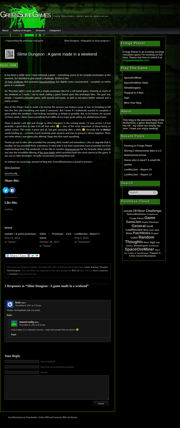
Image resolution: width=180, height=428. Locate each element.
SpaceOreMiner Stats (136, 82)
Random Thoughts (99, 267)
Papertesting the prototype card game (24, 40)
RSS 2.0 (75, 270)
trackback (13, 274)
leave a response (100, 270)
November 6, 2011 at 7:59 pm (28, 305)
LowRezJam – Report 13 (138, 174)
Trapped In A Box (134, 92)
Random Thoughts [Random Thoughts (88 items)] (139, 239)
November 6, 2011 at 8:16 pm (32, 325)
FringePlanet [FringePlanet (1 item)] (152, 214)
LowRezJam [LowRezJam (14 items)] (134, 229)
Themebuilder (31, 417)
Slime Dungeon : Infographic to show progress (86, 40)
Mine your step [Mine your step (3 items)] (151, 230)
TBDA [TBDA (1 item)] (157, 250)
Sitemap (74, 417)
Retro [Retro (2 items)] (146, 242)
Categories (55, 30)
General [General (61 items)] (139, 226)
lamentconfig (11, 173)
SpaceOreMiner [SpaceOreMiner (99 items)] (139, 249)
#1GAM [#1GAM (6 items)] (128, 210)
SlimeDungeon (13, 270)
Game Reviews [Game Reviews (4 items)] (150, 222)
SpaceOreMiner (133, 77)
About (5, 30)
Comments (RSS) (60, 417)
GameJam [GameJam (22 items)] (133, 222)
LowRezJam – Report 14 (138, 169)
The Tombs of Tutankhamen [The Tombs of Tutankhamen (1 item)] (136, 253)
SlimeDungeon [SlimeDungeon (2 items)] (141, 246)
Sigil (126, 97)
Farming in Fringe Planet (138, 145)
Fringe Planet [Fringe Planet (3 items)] (137, 218)
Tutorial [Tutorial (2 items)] (140, 256)
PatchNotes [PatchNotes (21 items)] (141, 233)
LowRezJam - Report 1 (87, 234)
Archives (40, 30)
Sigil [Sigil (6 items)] (152, 242)
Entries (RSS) (44, 417)
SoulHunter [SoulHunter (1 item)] (154, 246)
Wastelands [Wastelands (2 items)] (150, 256)
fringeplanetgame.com (136, 60)
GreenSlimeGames (25, 14)
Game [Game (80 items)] (149, 218)
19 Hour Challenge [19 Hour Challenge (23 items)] (147, 210)
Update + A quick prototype (20, 234)
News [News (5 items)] (129, 233)
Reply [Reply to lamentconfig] (13, 334)
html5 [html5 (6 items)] (149, 226)
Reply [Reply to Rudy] (9, 315)
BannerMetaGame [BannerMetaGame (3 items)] (136, 214)
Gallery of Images (22, 30)
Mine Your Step (132, 102)
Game (87, 267)
